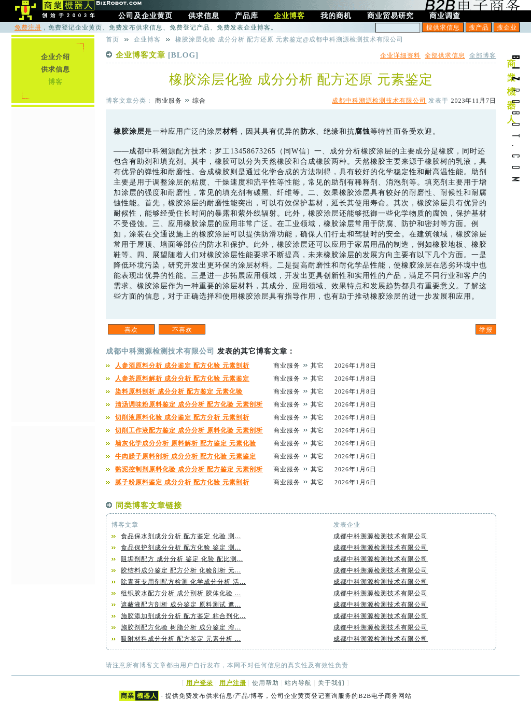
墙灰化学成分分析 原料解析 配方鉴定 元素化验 (185, 443)
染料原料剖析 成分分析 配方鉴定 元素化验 (179, 391)
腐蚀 (362, 131)
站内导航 (298, 682)
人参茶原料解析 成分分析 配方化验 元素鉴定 (182, 378)
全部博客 (482, 55)
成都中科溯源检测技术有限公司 (379, 100)
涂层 (137, 131)
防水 (308, 131)
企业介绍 (55, 57)
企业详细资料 (400, 55)
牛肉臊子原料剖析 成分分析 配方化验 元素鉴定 (185, 456)
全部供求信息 (445, 55)
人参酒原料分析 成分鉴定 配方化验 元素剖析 (182, 365)
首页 (112, 39)
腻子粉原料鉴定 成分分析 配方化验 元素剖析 (182, 482)
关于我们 (331, 682)
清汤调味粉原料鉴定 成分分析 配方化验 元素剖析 (189, 404)
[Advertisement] (52, 263)
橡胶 (121, 131)
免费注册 (28, 27)
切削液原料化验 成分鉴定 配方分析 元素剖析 (182, 417)
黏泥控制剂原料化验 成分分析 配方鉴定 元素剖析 (189, 469)
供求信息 (55, 69)
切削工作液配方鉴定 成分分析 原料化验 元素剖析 (189, 430)
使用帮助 (265, 682)
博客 (55, 82)
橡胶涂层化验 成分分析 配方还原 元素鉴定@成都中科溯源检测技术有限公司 (289, 39)
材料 (230, 131)
